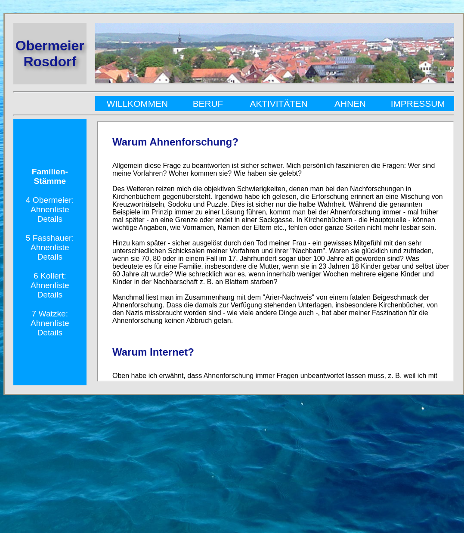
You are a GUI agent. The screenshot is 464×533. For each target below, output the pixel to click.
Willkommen (138, 103)
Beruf (207, 103)
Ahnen (350, 103)
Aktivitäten (279, 103)
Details (49, 218)
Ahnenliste (50, 209)
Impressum (416, 103)
